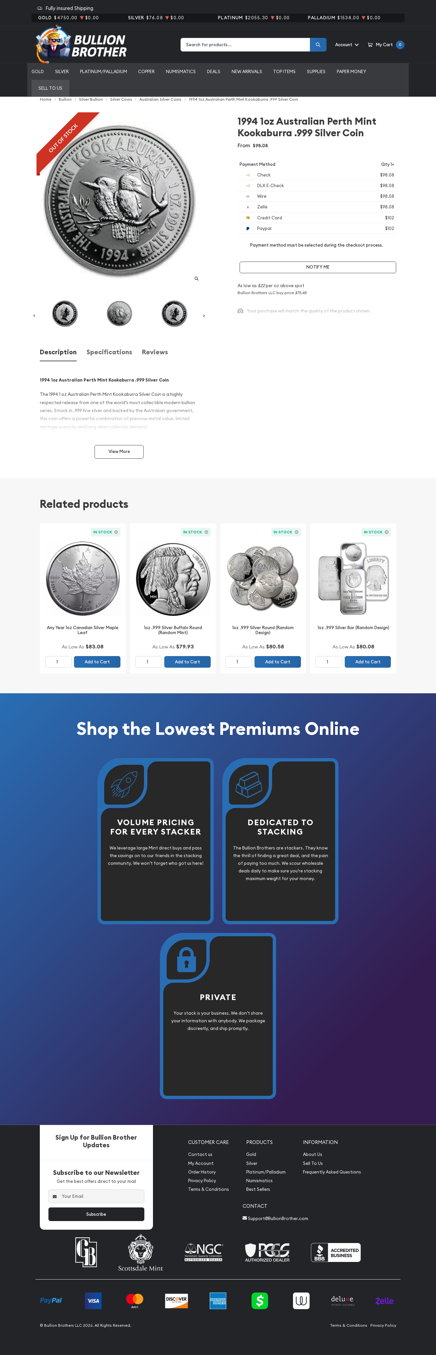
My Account (201, 1163)
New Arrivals (247, 71)
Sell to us (50, 88)
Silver (62, 71)
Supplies (316, 71)
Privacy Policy (202, 1181)
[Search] (318, 45)
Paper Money (351, 71)
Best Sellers (258, 1189)
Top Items (284, 71)
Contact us (200, 1154)
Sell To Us (313, 1163)
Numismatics (181, 71)
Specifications (109, 352)
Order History (202, 1172)
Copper (146, 71)
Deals (213, 71)
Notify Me (317, 267)
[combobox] (245, 45)
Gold (38, 71)
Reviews (155, 352)
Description (58, 352)
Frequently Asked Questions (332, 1172)
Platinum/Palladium (103, 71)
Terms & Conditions (208, 1189)
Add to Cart (97, 662)
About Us (312, 1154)
